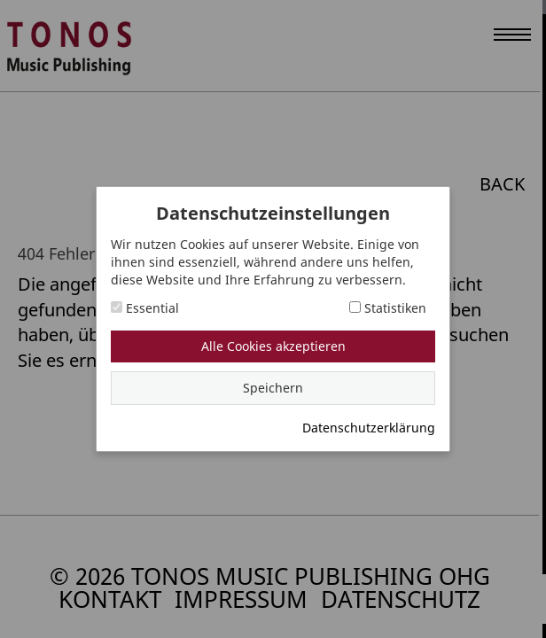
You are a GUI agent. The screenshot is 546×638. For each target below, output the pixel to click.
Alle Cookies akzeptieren (273, 346)
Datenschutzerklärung (368, 427)
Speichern (273, 387)
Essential (145, 308)
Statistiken (387, 308)
